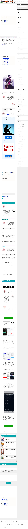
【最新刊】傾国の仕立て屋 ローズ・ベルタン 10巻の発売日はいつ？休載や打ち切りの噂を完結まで (10, 457)
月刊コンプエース (20, 129)
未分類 (19, 151)
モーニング (19, 74)
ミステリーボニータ (20, 72)
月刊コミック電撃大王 (21, 126)
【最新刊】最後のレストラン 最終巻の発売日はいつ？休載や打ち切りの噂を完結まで (10, 453)
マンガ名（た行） (5, 21)
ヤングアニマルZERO (20, 77)
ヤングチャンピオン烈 (21, 89)
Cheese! (19, 12)
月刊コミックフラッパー (21, 124)
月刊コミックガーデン (21, 116)
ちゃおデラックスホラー (21, 32)
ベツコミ (19, 67)
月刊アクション (20, 109)
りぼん (19, 37)
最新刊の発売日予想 (5, 196)
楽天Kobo (10, 172)
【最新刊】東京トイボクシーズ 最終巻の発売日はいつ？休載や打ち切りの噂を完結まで (10, 449)
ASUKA (19, 10)
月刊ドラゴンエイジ (20, 134)
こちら (8, 114)
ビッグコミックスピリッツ (21, 57)
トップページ (6, 524)
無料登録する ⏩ (8, 137)
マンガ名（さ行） (5, 20)
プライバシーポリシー (17, 524)
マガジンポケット (20, 69)
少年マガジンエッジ (20, 106)
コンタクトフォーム (11, 524)
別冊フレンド (20, 94)
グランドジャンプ (20, 42)
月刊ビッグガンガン (20, 136)
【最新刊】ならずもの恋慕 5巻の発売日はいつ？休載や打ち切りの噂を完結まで (10, 442)
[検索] (22, 6)
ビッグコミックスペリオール (21, 59)
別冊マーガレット (20, 96)
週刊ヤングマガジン (20, 156)
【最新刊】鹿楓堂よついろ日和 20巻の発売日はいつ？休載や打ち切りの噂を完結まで (10, 439)
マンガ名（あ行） (5, 17)
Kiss (18, 22)
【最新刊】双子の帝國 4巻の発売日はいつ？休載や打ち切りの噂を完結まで (10, 446)
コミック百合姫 (20, 44)
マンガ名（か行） (6, 59)
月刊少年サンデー (20, 146)
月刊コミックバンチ (4, 44)
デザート (19, 52)
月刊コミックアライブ (21, 114)
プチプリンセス (20, 64)
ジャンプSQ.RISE (20, 49)
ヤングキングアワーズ (21, 84)
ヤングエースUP (20, 79)
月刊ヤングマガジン (20, 141)
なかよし (19, 34)
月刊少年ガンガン (20, 144)
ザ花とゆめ (19, 47)
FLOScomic (19, 17)
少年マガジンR (20, 104)
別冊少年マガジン (20, 101)
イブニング (19, 39)
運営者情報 (22, 524)
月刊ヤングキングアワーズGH (21, 139)
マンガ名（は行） (5, 505)
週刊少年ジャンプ (20, 161)
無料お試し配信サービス (6, 198)
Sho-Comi (19, 27)
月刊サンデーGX (20, 131)
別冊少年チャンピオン (21, 99)
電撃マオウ (19, 166)
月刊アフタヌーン (20, 111)
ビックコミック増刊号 (21, 54)
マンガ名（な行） (5, 22)
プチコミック (20, 62)
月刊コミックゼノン (20, 119)
